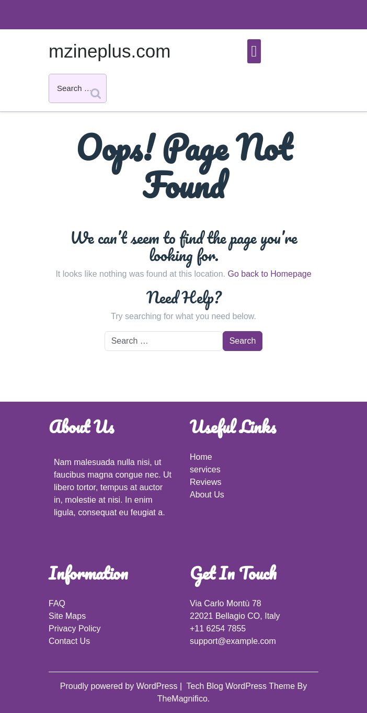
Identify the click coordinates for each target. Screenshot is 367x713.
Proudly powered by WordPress (120, 686)
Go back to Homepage (269, 273)
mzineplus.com (109, 51)
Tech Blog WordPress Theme (242, 686)
